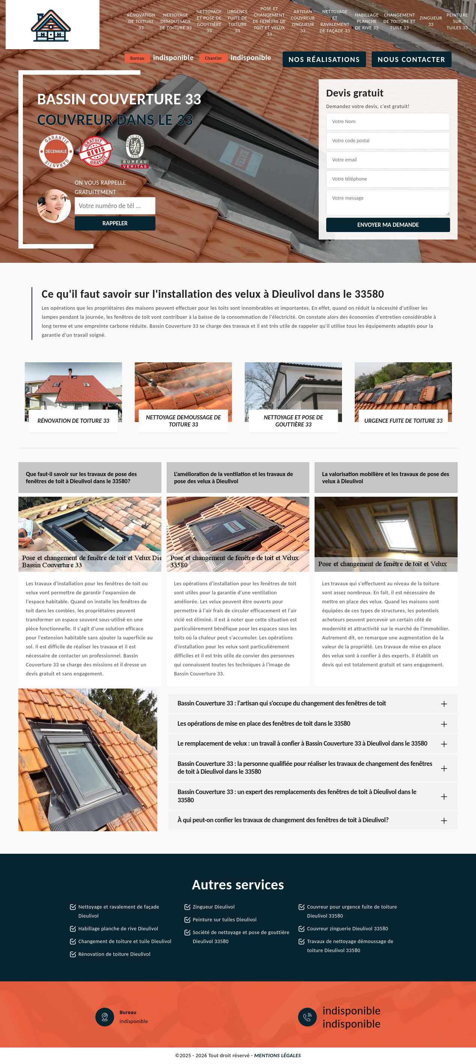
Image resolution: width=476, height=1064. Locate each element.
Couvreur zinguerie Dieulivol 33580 (347, 928)
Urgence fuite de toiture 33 (237, 21)
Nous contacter (412, 59)
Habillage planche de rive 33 (366, 21)
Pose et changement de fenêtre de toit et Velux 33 (269, 21)
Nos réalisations (324, 59)
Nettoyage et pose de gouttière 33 (209, 21)
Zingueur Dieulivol (214, 907)
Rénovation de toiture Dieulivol (114, 954)
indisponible (173, 57)
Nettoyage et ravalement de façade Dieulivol (118, 911)
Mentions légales (277, 1055)
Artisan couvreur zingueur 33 (303, 21)
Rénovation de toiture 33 (141, 21)
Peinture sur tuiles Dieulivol (225, 919)
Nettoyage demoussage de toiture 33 (176, 21)
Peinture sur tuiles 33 (457, 21)
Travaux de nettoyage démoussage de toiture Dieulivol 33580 (350, 946)
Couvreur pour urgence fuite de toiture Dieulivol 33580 (352, 911)
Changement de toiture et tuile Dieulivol (125, 941)
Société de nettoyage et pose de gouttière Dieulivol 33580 (241, 937)
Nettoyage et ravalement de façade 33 (335, 21)
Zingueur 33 (431, 21)
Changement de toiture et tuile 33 (400, 21)
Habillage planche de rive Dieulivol (118, 928)
